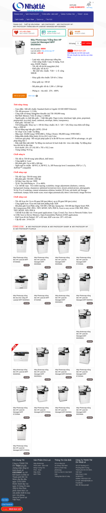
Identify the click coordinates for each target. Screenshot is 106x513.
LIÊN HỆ (40, 53)
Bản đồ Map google (82, 485)
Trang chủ (17, 24)
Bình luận (33, 96)
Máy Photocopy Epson (37, 227)
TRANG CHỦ (18, 14)
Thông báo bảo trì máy (62, 476)
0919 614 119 (80, 51)
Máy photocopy (32, 14)
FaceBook (79, 483)
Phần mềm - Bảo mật (50, 14)
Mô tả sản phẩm (19, 96)
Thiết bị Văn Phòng (32, 24)
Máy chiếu (20, 19)
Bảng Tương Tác (68, 14)
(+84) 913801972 (77, 7)
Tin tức (49, 19)
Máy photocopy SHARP (59, 227)
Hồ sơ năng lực (60, 463)
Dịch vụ (40, 19)
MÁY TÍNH (30, 19)
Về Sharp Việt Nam (61, 465)
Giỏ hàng (89, 7)
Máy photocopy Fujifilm (25, 229)
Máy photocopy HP (65, 24)
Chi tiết (27, 265)
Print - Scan (83, 14)
